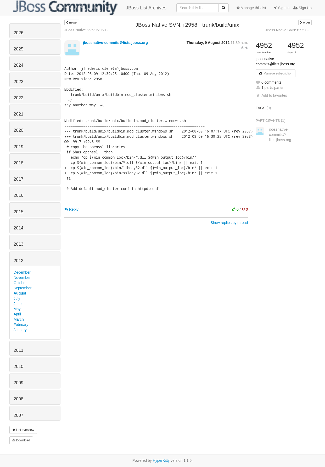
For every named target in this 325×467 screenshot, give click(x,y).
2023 (18, 81)
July (17, 298)
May (17, 309)
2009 (18, 382)
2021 (18, 114)
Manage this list (251, 8)
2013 (18, 244)
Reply (71, 209)
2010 (18, 366)
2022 (18, 97)
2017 (18, 179)
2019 (18, 146)
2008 (18, 398)
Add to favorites (271, 95)
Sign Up (302, 8)
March (19, 319)
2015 (18, 211)
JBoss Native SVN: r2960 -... (87, 30)
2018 (18, 162)
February (21, 324)
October (20, 283)
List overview (23, 430)
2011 (18, 350)
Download (21, 440)
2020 (18, 130)
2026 (18, 32)
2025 (18, 49)
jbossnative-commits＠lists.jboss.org (115, 43)
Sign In (281, 8)
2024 (18, 65)
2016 (18, 195)
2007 (18, 415)
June (17, 304)
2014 (18, 228)
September (22, 288)
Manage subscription (276, 73)
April (17, 314)
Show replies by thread (229, 223)
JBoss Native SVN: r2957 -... (288, 30)
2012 (18, 260)
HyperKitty (161, 460)
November (22, 277)
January (20, 330)
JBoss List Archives (89, 7)
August (20, 293)
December (22, 272)
